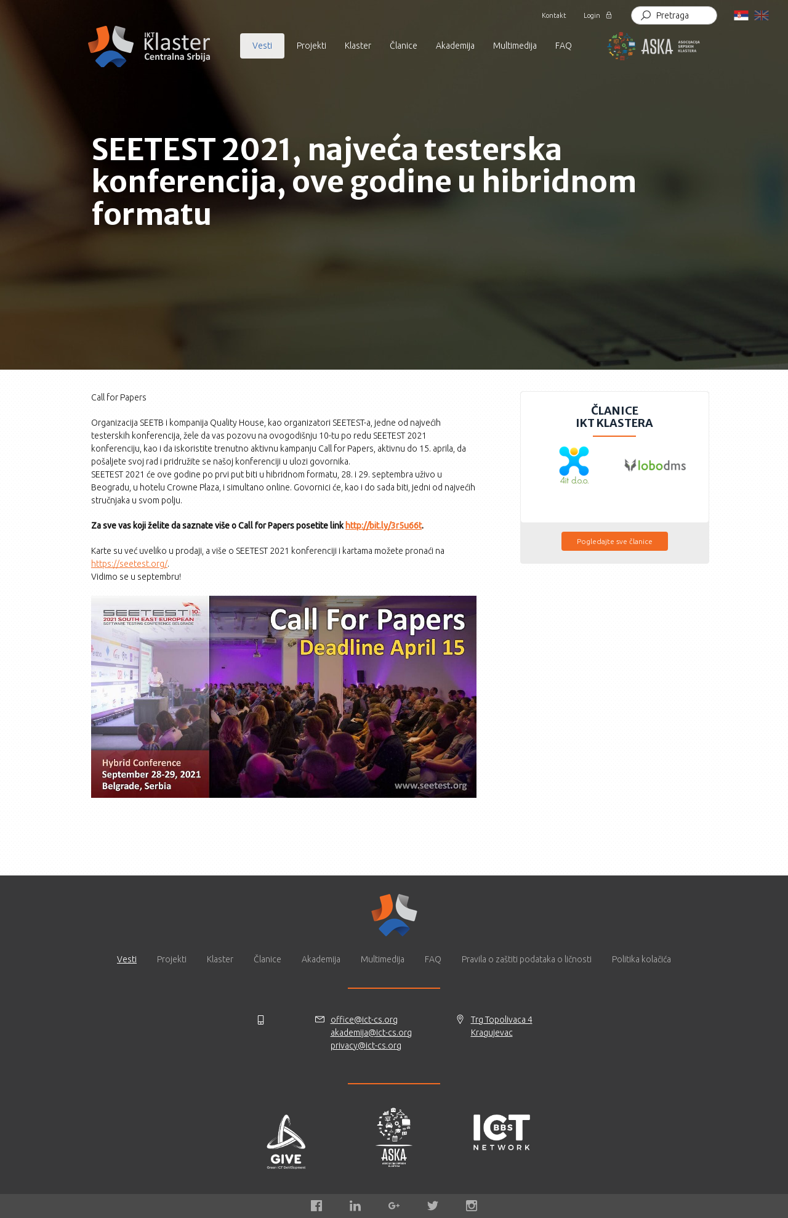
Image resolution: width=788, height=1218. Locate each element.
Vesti (127, 959)
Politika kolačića (641, 959)
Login (592, 15)
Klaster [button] (358, 46)
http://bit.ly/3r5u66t (383, 525)
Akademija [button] (455, 46)
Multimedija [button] (515, 46)
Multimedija (382, 959)
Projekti (311, 46)
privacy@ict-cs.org (366, 1045)
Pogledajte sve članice (615, 541)
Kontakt (555, 15)
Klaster (220, 959)
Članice (403, 46)
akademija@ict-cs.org (371, 1032)
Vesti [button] (262, 46)
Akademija (321, 959)
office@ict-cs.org (364, 1020)
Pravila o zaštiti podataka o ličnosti (527, 959)
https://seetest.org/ (129, 564)
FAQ (563, 46)
